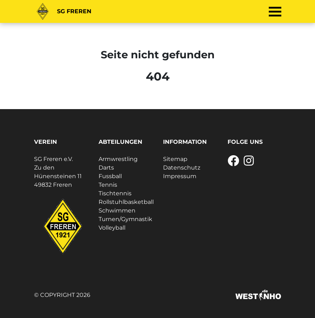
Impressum (179, 176)
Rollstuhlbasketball (126, 202)
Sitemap (175, 159)
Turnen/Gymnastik (125, 219)
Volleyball (112, 227)
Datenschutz (181, 167)
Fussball (110, 176)
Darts (106, 167)
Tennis (108, 184)
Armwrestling (118, 159)
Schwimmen (117, 210)
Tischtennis (115, 193)
